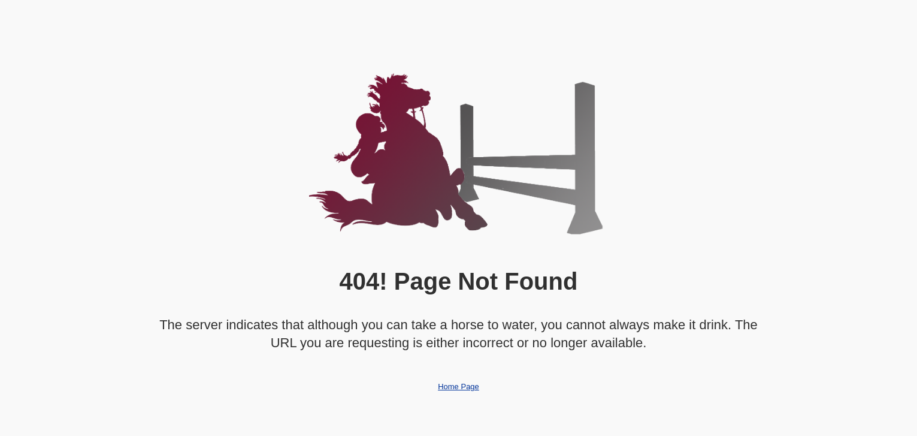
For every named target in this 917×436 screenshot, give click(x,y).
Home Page (458, 386)
